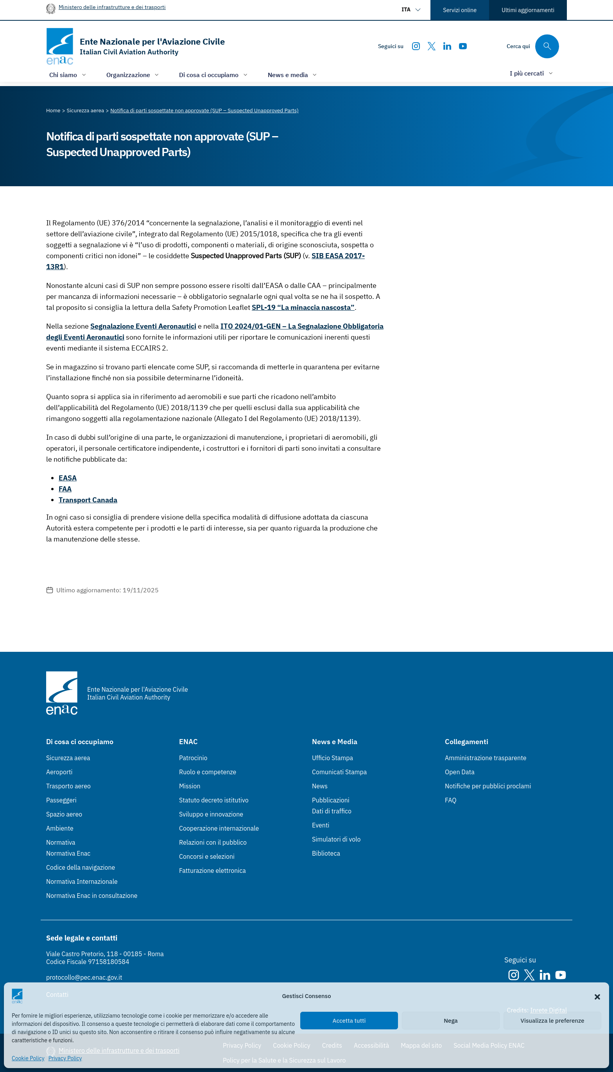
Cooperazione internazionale (219, 828)
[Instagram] (416, 46)
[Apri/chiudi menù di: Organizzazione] (133, 74)
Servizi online (460, 10)
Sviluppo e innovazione (211, 814)
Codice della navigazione (80, 867)
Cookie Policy (28, 1058)
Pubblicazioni (331, 800)
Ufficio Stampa (332, 758)
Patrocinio (193, 758)
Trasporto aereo (68, 786)
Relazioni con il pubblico (213, 842)
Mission (190, 786)
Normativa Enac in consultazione (92, 895)
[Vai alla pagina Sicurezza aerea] (85, 110)
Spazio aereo (64, 814)
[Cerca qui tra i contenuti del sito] (533, 46)
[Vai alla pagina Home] (53, 110)
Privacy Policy (65, 1058)
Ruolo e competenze (207, 772)
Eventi (321, 825)
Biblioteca (326, 853)
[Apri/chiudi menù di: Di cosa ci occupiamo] (214, 74)
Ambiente (59, 828)
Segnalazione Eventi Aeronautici (143, 326)
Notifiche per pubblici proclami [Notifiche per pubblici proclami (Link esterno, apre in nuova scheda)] (488, 786)
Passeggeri (61, 800)
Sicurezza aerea (68, 758)
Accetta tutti (349, 1020)
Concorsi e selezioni (207, 856)
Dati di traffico (331, 811)
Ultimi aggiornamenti (528, 10)
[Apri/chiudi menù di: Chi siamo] (68, 74)
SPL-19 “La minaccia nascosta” (303, 307)
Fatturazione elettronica (212, 870)
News (320, 786)
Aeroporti (59, 772)
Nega (450, 1020)
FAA (65, 488)
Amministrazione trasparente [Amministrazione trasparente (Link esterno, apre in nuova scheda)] (486, 758)
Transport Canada (88, 499)
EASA (68, 477)
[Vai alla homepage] (135, 46)
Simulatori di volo (336, 839)
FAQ (451, 800)
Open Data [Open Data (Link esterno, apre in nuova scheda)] (460, 772)
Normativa (60, 842)
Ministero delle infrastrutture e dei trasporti (112, 7)
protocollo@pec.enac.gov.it (84, 977)
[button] (597, 996)
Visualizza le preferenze (552, 1020)
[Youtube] (463, 46)
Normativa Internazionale (82, 881)
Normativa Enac (68, 853)
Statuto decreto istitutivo (214, 800)
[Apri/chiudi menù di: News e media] (293, 74)
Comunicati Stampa (339, 772)
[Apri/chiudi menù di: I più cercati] (532, 73)
